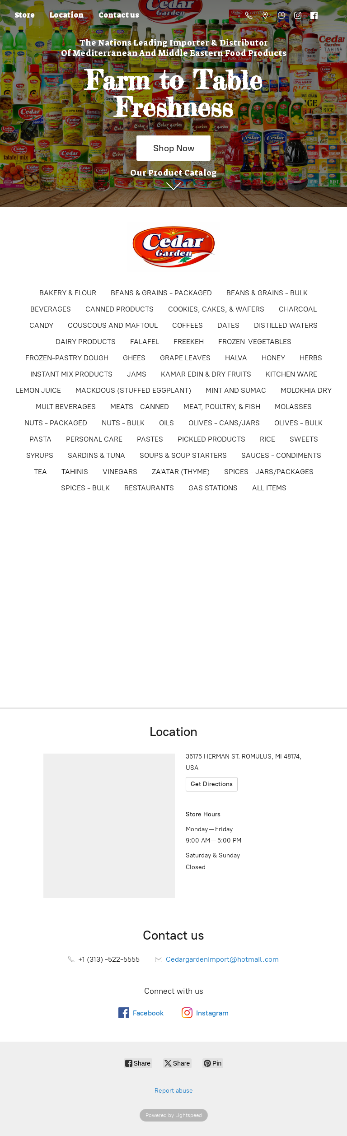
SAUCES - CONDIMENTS (281, 455)
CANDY (41, 325)
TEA (40, 471)
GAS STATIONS (213, 488)
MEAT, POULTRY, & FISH (221, 406)
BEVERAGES (50, 309)
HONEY (273, 358)
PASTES (150, 439)
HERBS (311, 358)
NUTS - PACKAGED (55, 423)
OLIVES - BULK (298, 423)
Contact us (118, 15)
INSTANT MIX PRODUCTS (71, 374)
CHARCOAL (298, 309)
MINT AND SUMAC (236, 390)
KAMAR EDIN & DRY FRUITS (206, 374)
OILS (166, 423)
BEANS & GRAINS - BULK (267, 293)
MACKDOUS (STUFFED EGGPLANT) (133, 390)
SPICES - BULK (85, 488)
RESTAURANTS (149, 488)
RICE (267, 439)
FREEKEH (189, 341)
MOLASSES (293, 406)
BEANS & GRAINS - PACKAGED (161, 293)
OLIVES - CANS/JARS (224, 423)
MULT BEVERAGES (66, 406)
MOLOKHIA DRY (306, 390)
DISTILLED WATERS (286, 325)
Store (24, 15)
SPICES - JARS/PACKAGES (269, 471)
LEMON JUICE (38, 390)
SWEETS (304, 439)
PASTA (40, 439)
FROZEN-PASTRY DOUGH (66, 358)
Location (66, 15)
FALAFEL (144, 341)
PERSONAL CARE (94, 439)
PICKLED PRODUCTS (211, 439)
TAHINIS (74, 471)
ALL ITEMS (269, 488)
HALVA (236, 358)
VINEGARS (120, 471)
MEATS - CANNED (139, 406)
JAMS (136, 374)
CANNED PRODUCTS (119, 309)
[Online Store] (173, 247)
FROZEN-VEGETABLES (254, 341)
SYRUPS (39, 455)
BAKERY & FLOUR (67, 293)
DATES (228, 325)
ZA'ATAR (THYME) (181, 471)
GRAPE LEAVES (185, 358)
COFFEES (187, 325)
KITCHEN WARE (291, 374)
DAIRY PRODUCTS (86, 341)
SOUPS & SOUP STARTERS (183, 455)
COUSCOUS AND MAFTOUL (113, 325)
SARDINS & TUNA (96, 455)
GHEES (134, 358)
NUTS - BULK (123, 423)
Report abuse (174, 1090)
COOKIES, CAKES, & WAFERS (216, 309)
